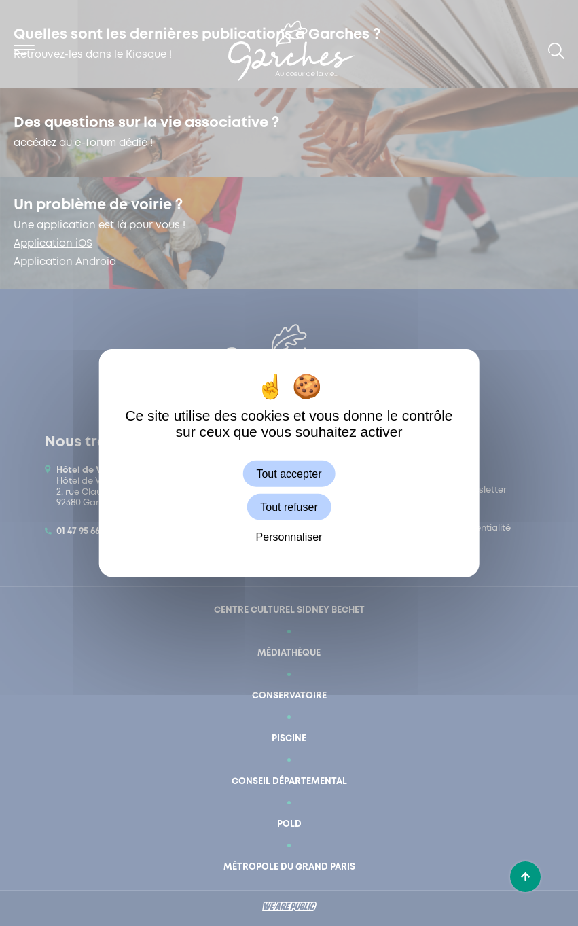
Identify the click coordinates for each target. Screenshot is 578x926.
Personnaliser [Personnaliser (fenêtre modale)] (289, 537)
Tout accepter (288, 473)
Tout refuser (288, 506)
